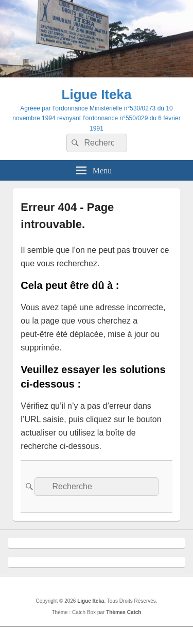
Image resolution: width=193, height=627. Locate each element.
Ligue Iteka (97, 94)
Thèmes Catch (123, 612)
